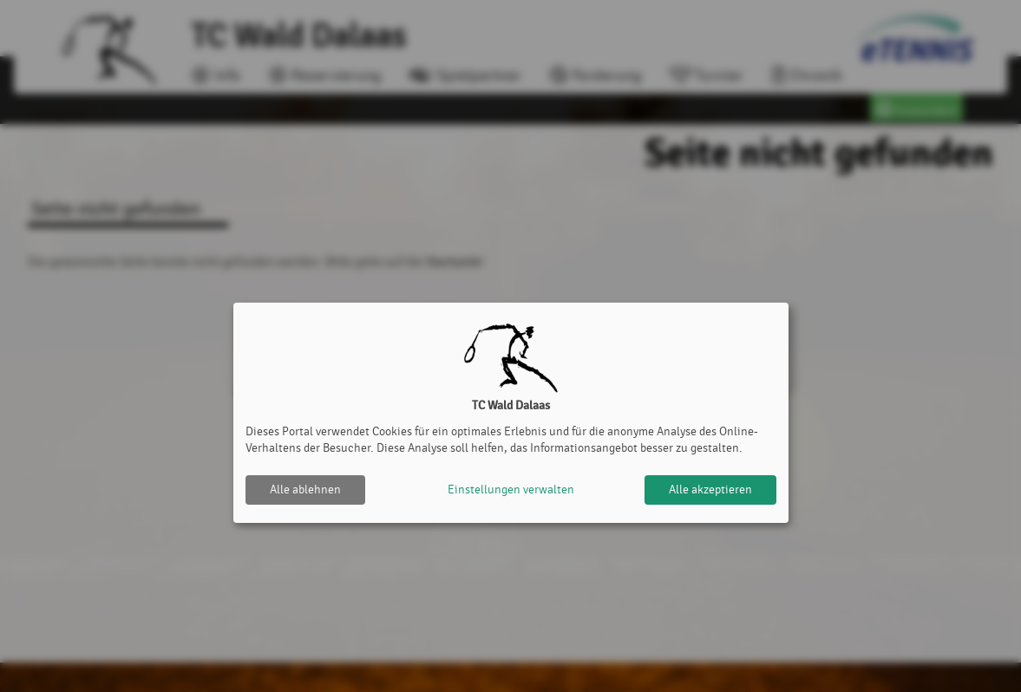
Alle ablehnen (305, 489)
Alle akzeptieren (710, 489)
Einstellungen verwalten (511, 489)
